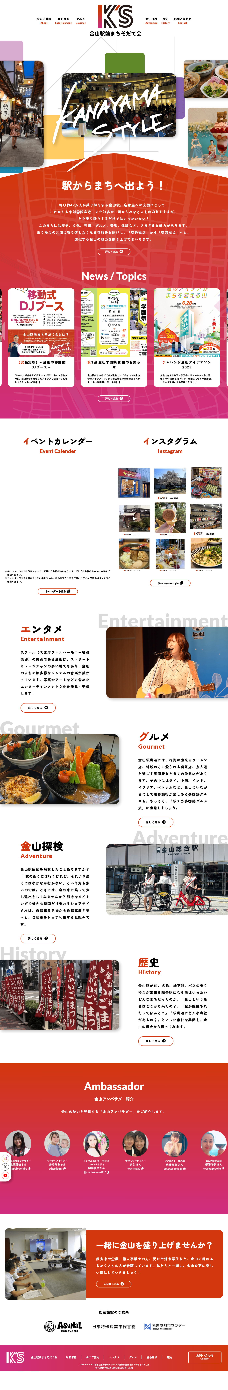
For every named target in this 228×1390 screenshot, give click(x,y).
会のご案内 (95, 1376)
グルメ (134, 1376)
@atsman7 (140, 1188)
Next (225, 327)
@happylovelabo (23, 1188)
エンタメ (116, 1376)
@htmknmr (62, 1187)
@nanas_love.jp (179, 1186)
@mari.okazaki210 (101, 1190)
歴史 (169, 1376)
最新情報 (74, 1376)
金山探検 (152, 1376)
